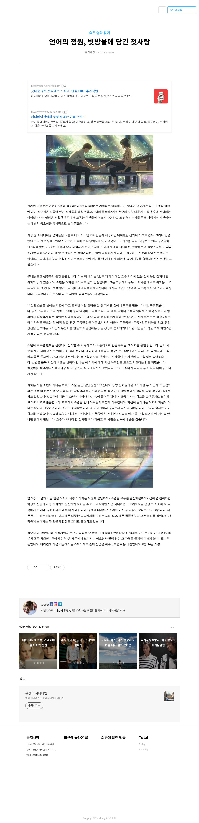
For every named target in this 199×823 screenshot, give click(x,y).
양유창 (45, 604)
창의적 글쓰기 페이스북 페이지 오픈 (41, 750)
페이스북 (164, 592)
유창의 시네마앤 (36, 693)
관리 (114, 818)
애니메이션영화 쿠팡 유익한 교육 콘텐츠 (58, 117)
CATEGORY (182, 10)
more (173, 627)
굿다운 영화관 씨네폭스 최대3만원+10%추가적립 (64, 91)
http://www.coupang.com (46, 111)
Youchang (100, 818)
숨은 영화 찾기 (99, 33)
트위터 (177, 592)
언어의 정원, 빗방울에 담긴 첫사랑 (99, 42)
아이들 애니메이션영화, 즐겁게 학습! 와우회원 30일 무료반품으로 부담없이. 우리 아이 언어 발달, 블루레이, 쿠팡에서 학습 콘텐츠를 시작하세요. (99, 124)
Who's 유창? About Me (37, 755)
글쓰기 (109, 818)
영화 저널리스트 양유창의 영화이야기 (44, 698)
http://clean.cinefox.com (45, 86)
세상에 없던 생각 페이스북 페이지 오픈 (41, 744)
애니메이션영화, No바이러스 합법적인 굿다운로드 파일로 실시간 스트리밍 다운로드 (81, 96)
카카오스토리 (171, 592)
